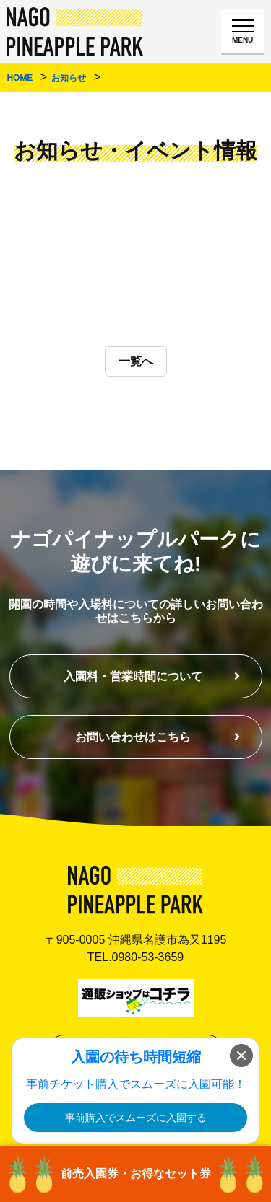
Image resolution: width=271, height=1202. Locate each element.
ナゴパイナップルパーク (75, 31)
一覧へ (136, 361)
